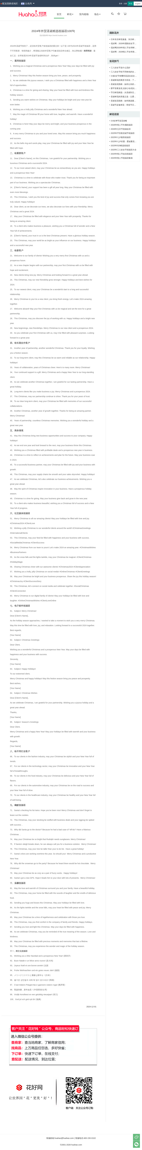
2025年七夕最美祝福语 (121, 137)
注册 (125, 4)
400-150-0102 (90, 1138)
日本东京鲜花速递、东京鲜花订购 (125, 39)
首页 (59, 14)
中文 (130, 4)
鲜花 (70, 14)
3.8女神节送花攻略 (119, 121)
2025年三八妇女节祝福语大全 (123, 150)
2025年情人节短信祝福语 (122, 154)
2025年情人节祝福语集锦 (122, 158)
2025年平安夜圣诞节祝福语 (123, 133)
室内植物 (84, 14)
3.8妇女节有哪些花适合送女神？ (125, 76)
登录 (120, 4)
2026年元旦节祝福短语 (121, 129)
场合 (97, 14)
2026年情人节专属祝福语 (122, 125)
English (137, 4)
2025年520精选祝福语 (120, 145)
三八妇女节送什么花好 (120, 68)
